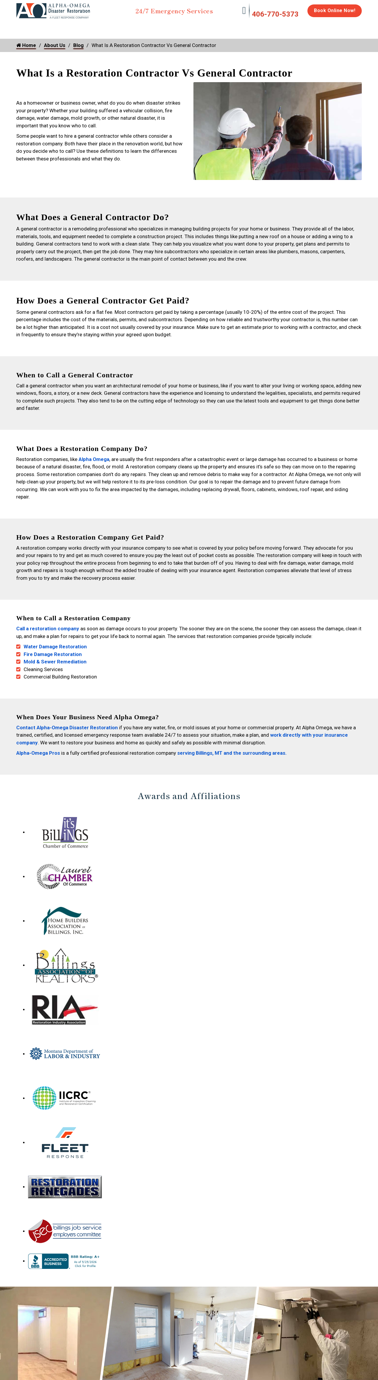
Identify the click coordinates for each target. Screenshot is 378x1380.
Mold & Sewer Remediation (55, 659)
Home (23, 27)
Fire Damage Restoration (53, 651)
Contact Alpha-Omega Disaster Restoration (67, 725)
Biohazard (223, 27)
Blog (78, 45)
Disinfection (186, 27)
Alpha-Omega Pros (38, 750)
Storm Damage (108, 30)
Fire (77, 27)
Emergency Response (264, 30)
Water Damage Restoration (55, 644)
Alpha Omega (94, 456)
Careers (318, 27)
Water (48, 27)
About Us (346, 30)
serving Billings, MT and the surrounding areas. (232, 750)
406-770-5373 (275, 14)
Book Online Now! (334, 10)
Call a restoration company (47, 626)
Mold (149, 27)
